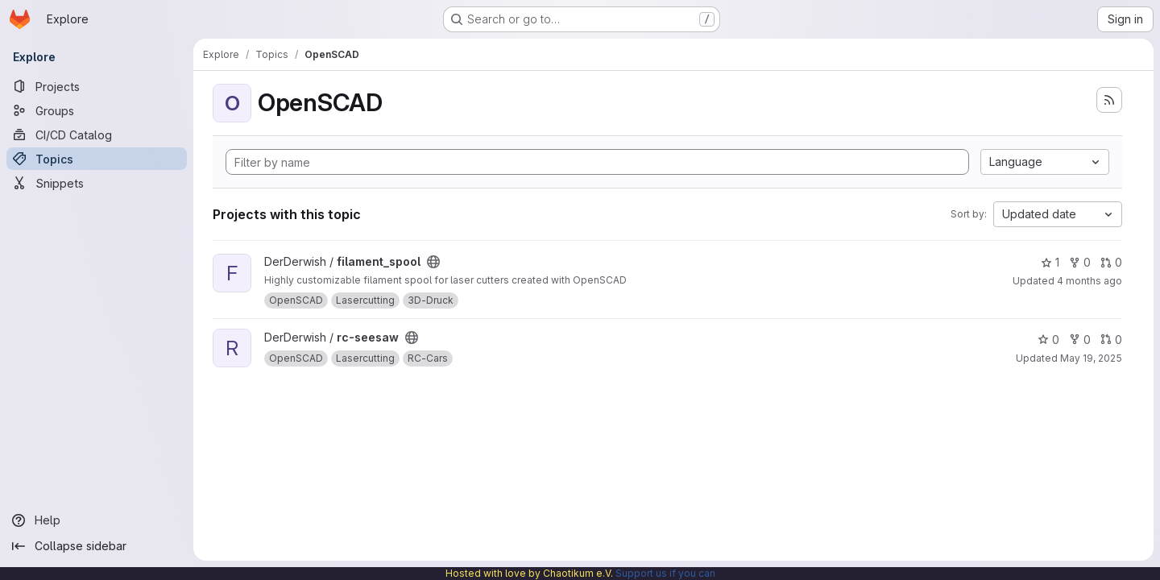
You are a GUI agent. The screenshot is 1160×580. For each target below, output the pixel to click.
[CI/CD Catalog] (96, 134)
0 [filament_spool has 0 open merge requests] (1111, 262)
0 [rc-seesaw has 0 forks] (1080, 339)
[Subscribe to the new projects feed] (1109, 100)
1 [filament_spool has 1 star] (1050, 262)
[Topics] (96, 158)
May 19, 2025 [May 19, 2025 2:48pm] (1091, 358)
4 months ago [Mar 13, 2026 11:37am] (1089, 281)
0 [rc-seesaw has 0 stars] (1048, 339)
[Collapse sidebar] (96, 546)
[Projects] (96, 86)
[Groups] (96, 110)
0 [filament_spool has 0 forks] (1080, 262)
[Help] (96, 520)
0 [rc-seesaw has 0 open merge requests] (1111, 339)
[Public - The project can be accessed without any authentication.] (433, 261)
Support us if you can (665, 573)
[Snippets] (96, 183)
